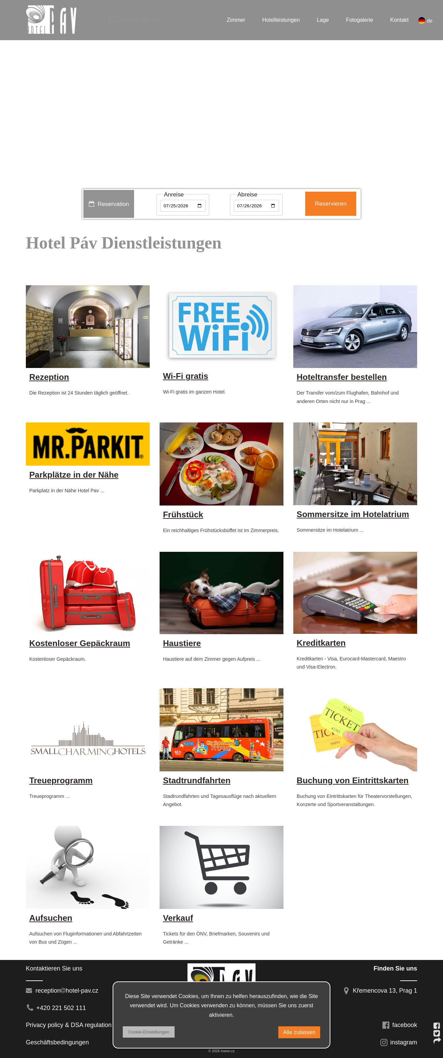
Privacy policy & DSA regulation (69, 1025)
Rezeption (49, 377)
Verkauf (178, 918)
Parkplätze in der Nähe (73, 474)
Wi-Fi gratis (185, 376)
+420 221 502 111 (134, 20)
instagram (398, 1042)
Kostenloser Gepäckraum (79, 643)
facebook (399, 1025)
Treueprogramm (61, 780)
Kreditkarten (321, 642)
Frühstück (183, 514)
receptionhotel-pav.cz (62, 990)
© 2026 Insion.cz (221, 1051)
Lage (323, 20)
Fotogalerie (359, 20)
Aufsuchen (50, 918)
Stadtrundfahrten (196, 780)
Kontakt (399, 20)
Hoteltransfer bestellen (342, 377)
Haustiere (182, 643)
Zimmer (236, 20)
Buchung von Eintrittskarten (353, 780)
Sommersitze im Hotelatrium (353, 514)
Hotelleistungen (281, 20)
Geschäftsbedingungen (59, 1042)
